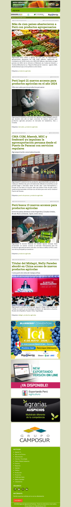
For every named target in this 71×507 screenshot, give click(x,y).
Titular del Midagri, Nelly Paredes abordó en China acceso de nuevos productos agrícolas (34, 266)
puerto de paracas (24, 195)
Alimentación (19, 456)
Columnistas (18, 481)
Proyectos (18, 475)
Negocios (18, 466)
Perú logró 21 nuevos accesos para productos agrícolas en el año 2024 (34, 82)
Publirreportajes (20, 477)
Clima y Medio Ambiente (22, 461)
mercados (21, 127)
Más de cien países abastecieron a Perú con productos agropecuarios (34, 25)
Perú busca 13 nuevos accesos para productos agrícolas (34, 206)
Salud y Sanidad (19, 479)
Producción (18, 472)
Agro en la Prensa (20, 454)
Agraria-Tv (18, 452)
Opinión (17, 468)
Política (17, 470)
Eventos (17, 463)
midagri (20, 315)
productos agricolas (24, 71)
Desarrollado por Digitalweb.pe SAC (35, 506)
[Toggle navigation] (57, 10)
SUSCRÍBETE (18, 500)
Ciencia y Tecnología (21, 459)
